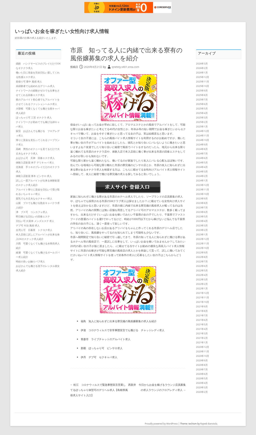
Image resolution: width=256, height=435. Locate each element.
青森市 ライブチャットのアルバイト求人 (105, 339)
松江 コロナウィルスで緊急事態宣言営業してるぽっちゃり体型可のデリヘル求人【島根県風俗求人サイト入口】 (99, 390)
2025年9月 (202, 90)
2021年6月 (202, 320)
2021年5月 (202, 324)
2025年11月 (202, 81)
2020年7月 (202, 369)
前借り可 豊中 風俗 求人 (29, 81)
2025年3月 (202, 117)
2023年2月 (202, 230)
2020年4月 (202, 383)
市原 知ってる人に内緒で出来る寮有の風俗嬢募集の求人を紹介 (128, 53)
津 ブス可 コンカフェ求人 (31, 212)
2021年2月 (202, 338)
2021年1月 (202, 342)
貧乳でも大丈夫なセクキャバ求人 (34, 198)
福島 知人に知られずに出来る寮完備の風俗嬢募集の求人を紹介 (119, 321)
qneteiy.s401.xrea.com (125, 67)
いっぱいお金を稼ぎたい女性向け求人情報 (62, 31)
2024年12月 (202, 131)
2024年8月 (202, 149)
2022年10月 (202, 248)
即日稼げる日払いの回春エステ (33, 216)
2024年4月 (202, 167)
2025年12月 (202, 77)
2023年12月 (202, 185)
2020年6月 (202, 374)
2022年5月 (202, 270)
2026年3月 (202, 63)
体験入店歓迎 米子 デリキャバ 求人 (35, 162)
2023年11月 (202, 189)
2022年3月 (202, 279)
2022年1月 (202, 288)
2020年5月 (202, 378)
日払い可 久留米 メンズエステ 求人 (35, 221)
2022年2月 (202, 284)
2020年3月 (202, 387)
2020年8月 (202, 365)
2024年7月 (202, 153)
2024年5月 (202, 162)
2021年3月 (202, 333)
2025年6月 (202, 104)
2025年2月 (202, 122)
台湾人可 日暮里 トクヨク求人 (34, 230)
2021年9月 (202, 306)
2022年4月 (202, 275)
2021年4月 (202, 329)
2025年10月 (202, 86)
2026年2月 (202, 68)
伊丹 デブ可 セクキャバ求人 (99, 357)
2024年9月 (202, 144)
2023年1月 (202, 234)
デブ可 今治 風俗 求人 (28, 225)
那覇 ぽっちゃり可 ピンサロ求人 (102, 348)
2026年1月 (202, 72)
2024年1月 (202, 180)
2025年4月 (202, 113)
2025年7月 (202, 99)
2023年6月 (202, 212)
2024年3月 (202, 171)
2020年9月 (202, 360)
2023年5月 (202, 216)
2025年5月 (202, 108)
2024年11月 (202, 135)
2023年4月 (202, 221)
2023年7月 (202, 207)
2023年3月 (202, 225)
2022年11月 (202, 243)
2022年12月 (202, 239)
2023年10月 (202, 194)
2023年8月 (202, 203)
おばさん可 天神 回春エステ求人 (35, 158)
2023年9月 (202, 198)
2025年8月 (202, 95)
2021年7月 (202, 315)
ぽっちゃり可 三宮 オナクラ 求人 (34, 117)
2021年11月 (202, 297)
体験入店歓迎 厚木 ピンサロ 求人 (34, 176)
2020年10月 (202, 356)
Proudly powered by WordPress (161, 423)
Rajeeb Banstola (208, 423)
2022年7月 (202, 261)
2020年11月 (202, 351)
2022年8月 (202, 257)
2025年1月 (202, 126)
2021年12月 (202, 293)
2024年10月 (202, 140)
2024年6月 (202, 158)
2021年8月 (202, 311)
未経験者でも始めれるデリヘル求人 (35, 86)
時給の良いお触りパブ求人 (30, 261)
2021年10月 (202, 302)
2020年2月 (202, 392)
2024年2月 (202, 176)
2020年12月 (202, 347)
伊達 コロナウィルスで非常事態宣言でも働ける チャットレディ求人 (122, 330)
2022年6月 (202, 266)
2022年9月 (202, 252)
